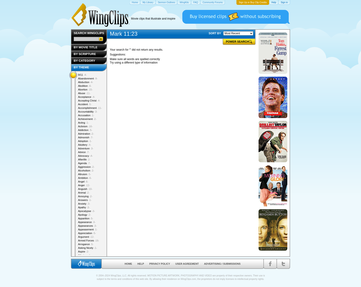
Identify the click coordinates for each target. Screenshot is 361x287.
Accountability (87, 111)
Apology (84, 214)
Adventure (85, 148)
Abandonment (88, 78)
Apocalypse (86, 211)
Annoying (85, 196)
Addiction (85, 130)
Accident (85, 104)
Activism (85, 126)
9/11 (82, 74)
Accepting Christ (89, 100)
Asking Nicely (87, 247)
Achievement (87, 119)
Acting (83, 122)
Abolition (85, 85)
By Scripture (85, 54)
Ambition (85, 178)
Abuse (84, 93)
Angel (83, 181)
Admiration (86, 133)
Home (128, 263)
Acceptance (86, 97)
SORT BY (215, 33)
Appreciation (87, 233)
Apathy (84, 207)
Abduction (85, 82)
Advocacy (85, 155)
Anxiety (84, 203)
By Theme (81, 67)
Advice (84, 152)
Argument (86, 236)
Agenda (84, 163)
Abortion (85, 89)
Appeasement (87, 229)
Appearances (87, 225)
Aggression (86, 166)
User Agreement (187, 263)
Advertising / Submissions (222, 263)
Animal (84, 192)
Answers (85, 200)
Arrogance (85, 244)
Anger (84, 185)
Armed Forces (88, 240)
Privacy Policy (159, 263)
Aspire (83, 251)
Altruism (84, 174)
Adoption (85, 141)
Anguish (85, 189)
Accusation (86, 115)
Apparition (85, 218)
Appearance (87, 222)
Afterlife (84, 159)
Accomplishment (90, 108)
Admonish (85, 137)
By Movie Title (85, 47)
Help (140, 263)
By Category (84, 60)
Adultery (84, 144)
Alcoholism (86, 170)
